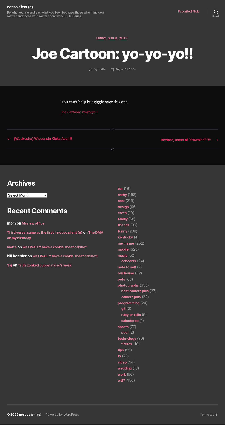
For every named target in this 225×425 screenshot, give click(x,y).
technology (128, 339)
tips (121, 350)
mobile (124, 250)
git (123, 309)
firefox (127, 344)
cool (121, 201)
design (124, 207)
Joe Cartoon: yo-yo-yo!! (81, 113)
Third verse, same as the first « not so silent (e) (48, 233)
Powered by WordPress (63, 415)
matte (101, 70)
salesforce (130, 321)
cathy (123, 195)
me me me (127, 244)
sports (123, 327)
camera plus (132, 297)
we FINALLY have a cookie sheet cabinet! (59, 247)
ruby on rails (132, 315)
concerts (129, 261)
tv (119, 357)
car (120, 189)
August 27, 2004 (125, 70)
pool (125, 333)
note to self (128, 267)
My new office (34, 224)
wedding (125, 369)
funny (100, 39)
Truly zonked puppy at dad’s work (48, 265)
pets (122, 280)
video (113, 39)
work (122, 375)
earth (122, 213)
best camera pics (136, 291)
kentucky (126, 238)
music (123, 256)
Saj (10, 265)
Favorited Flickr (189, 11)
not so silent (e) (22, 7)
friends (124, 226)
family (123, 219)
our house (127, 274)
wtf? (125, 39)
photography (129, 286)
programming (130, 303)
